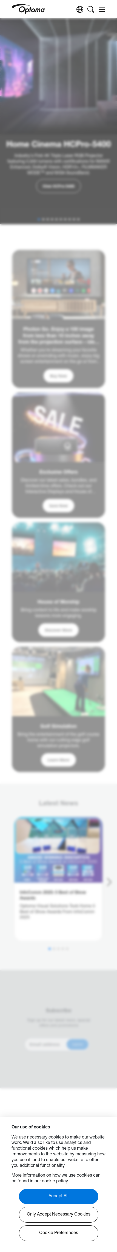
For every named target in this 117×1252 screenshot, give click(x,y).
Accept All (58, 1196)
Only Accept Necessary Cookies (58, 1215)
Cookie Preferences (58, 1233)
